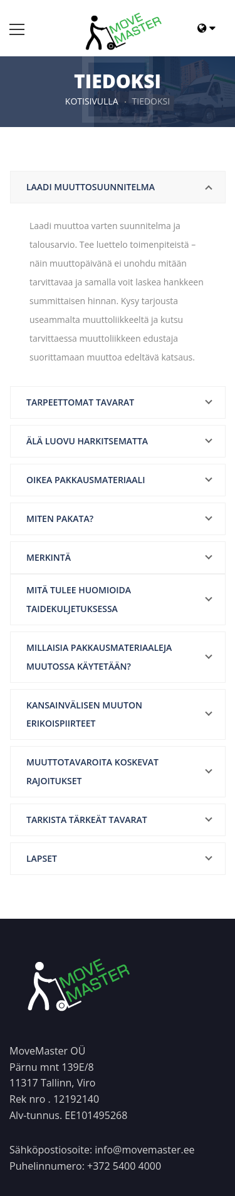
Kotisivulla (91, 101)
